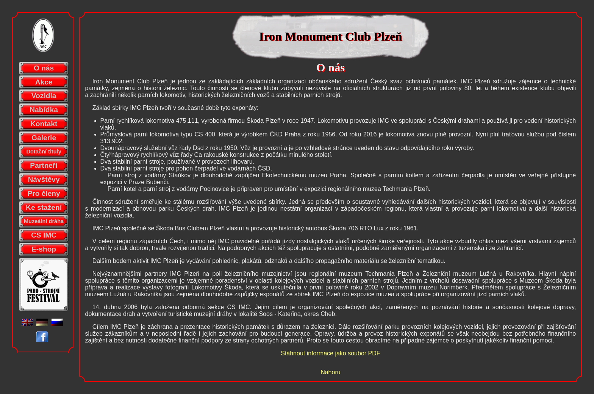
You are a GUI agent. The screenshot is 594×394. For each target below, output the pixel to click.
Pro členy (43, 193)
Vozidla (43, 96)
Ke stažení (44, 207)
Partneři (44, 165)
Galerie (43, 138)
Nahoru (330, 372)
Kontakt (43, 124)
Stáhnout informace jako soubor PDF (330, 353)
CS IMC (43, 235)
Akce (44, 82)
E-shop (43, 249)
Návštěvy (43, 179)
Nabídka (44, 110)
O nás (44, 68)
